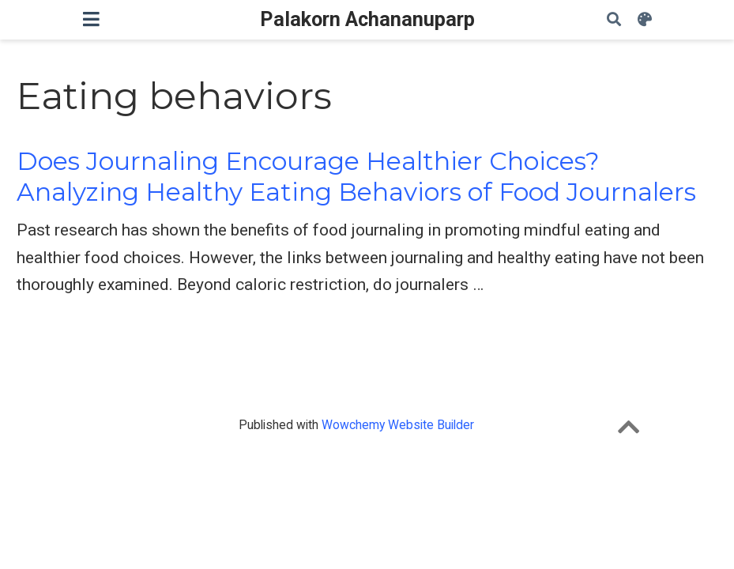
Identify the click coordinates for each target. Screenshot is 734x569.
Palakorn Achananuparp (367, 19)
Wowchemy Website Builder (398, 424)
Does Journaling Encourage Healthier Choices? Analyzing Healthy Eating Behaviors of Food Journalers (356, 176)
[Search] (614, 20)
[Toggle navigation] (91, 19)
